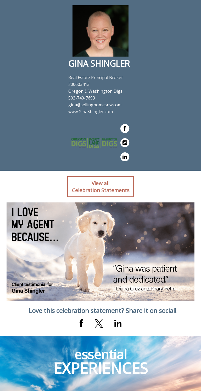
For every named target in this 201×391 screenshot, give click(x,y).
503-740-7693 (81, 98)
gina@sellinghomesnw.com (94, 105)
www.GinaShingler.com (90, 111)
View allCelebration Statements (100, 187)
